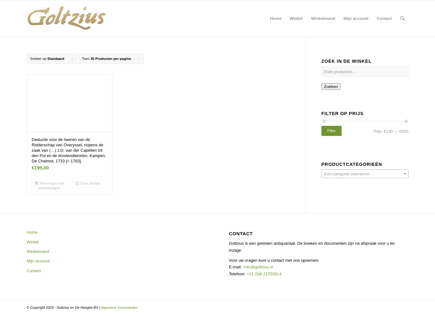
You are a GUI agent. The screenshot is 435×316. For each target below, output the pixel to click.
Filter (331, 131)
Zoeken (331, 86)
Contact (34, 270)
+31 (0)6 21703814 (264, 274)
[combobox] (365, 173)
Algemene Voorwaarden (119, 307)
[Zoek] (402, 18)
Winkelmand (38, 251)
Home (32, 232)
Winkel (33, 242)
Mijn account (38, 261)
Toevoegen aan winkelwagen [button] (49, 185)
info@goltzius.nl (258, 267)
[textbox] (365, 174)
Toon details (88, 183)
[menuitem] (275, 18)
